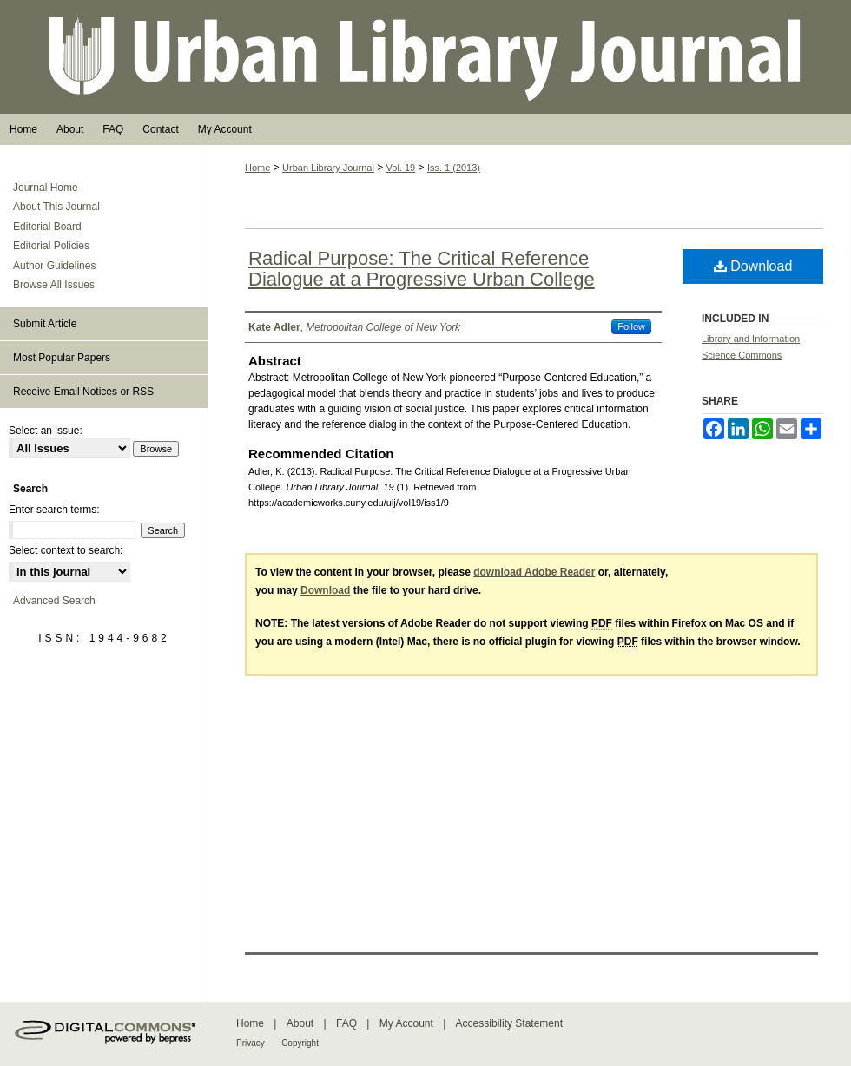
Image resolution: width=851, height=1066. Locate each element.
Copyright (300, 1043)
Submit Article (44, 324)
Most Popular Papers (61, 358)
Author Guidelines (54, 266)
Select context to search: (65, 550)
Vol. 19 (401, 167)
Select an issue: (45, 430)
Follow (631, 326)
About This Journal (56, 207)
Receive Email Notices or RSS (83, 391)
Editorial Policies (51, 246)
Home (257, 167)
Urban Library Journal (425, 57)
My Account (406, 1023)
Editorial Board (47, 226)
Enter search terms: (54, 509)
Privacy (250, 1043)
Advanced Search (54, 601)
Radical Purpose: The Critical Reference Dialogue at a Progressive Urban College (421, 268)
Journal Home (45, 187)
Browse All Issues (54, 285)
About (300, 1023)
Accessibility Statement (509, 1023)
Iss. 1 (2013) (453, 167)
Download (753, 266)
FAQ (346, 1023)
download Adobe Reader (534, 572)
